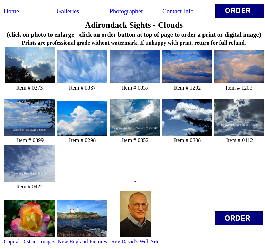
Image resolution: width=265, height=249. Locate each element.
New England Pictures (82, 242)
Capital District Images (29, 242)
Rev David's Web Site (135, 242)
